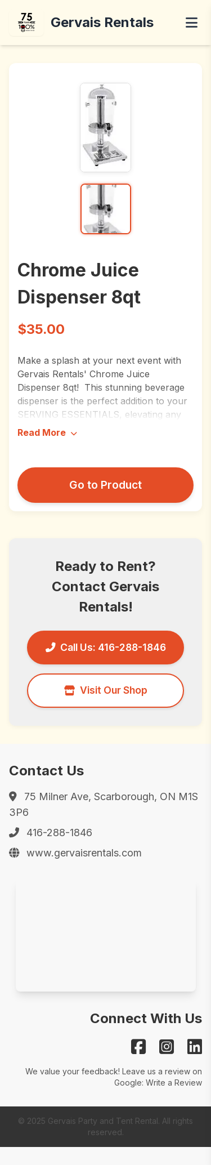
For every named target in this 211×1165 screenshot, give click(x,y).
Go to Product (105, 485)
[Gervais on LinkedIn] (194, 1047)
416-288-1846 (59, 832)
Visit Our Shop (105, 690)
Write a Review (174, 1082)
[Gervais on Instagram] (166, 1047)
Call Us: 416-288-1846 (106, 647)
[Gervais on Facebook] (138, 1047)
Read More (47, 432)
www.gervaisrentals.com (84, 853)
